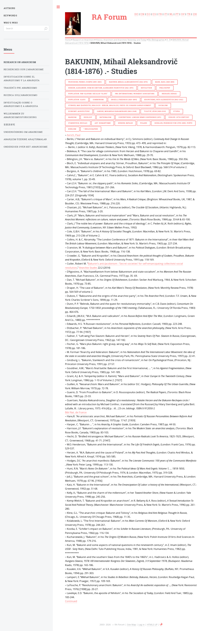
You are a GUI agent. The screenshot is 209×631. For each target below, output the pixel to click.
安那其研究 (9, 124)
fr (160, 14)
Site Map (131, 624)
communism (98, 100)
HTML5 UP (152, 624)
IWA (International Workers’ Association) (134, 94)
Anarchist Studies (88, 267)
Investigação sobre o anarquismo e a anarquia (21, 104)
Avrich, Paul (73, 135)
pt (177, 14)
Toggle (58, 7)
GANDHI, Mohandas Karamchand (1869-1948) (117, 111)
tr (189, 14)
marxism (72, 117)
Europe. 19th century (179, 117)
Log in (141, 624)
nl (171, 14)
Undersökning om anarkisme (23, 132)
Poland (143, 123)
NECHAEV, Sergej (169, 94)
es (154, 14)
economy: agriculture (78, 111)
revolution (146, 88)
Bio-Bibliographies (156, 40)
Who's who (11, 22)
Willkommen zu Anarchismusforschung (20, 115)
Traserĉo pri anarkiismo (20, 87)
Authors (9, 8)
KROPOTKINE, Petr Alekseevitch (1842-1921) (163, 100)
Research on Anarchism (83, 40)
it (165, 14)
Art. (103, 123)
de (136, 14)
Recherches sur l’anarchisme (24, 69)
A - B (169, 40)
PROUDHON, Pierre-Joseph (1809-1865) (85, 82)
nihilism (72, 129)
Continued (71, 601)
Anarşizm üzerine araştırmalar (25, 139)
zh (195, 14)
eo (148, 14)
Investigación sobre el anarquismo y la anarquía (22, 78)
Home (68, 40)
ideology (88, 117)
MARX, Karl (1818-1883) (164, 82)
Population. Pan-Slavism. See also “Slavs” (88, 94)
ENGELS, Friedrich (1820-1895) (124, 100)
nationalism (105, 117)
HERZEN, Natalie (125, 123)
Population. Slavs (76, 100)
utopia (176, 111)
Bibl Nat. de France (76, 412)
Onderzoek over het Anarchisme (26, 146)
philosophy (164, 88)
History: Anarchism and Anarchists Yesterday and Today (121, 40)
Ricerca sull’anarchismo (20, 95)
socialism (162, 105)
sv (183, 14)
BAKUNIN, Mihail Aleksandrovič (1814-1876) (128, 82)
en (142, 14)
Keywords (10, 15)
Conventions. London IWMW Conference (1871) (139, 117)
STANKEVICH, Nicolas (77, 123)
